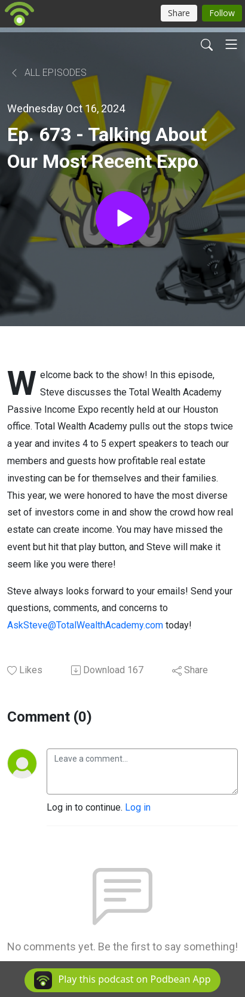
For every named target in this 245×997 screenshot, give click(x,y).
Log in (138, 807)
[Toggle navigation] (231, 44)
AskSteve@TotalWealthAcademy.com (85, 625)
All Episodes (48, 72)
